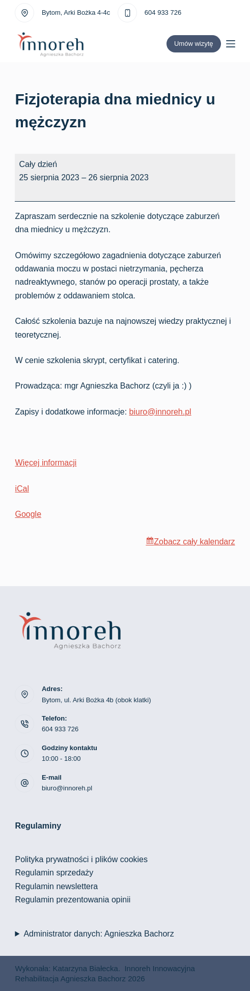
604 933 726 (163, 12)
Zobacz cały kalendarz (194, 541)
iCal (22, 488)
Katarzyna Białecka (85, 968)
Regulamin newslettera (56, 886)
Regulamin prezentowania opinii (72, 899)
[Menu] (230, 43)
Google (28, 514)
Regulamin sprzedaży (54, 872)
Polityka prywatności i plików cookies (81, 859)
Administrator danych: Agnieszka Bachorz (98, 933)
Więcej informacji (45, 462)
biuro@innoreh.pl (160, 411)
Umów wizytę (193, 43)
